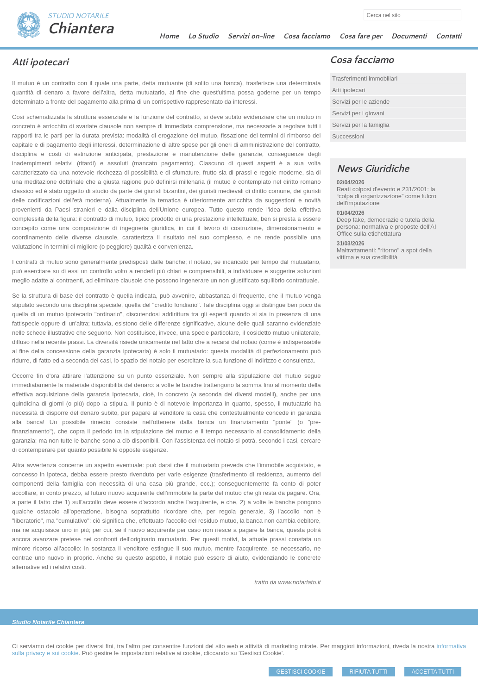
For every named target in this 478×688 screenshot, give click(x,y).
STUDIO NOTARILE (78, 16)
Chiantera (80, 29)
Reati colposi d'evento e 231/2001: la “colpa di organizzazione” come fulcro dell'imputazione (386, 196)
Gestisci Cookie (300, 672)
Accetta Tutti (433, 672)
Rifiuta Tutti (368, 672)
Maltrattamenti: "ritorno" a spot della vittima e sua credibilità (384, 254)
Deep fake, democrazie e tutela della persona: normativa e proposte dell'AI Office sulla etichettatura (386, 226)
